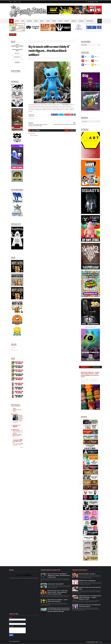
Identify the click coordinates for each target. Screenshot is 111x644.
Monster (50, 41)
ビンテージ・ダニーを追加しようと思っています (18, 447)
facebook (72, 130)
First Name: (16, 53)
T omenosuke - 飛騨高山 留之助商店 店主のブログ (17, 444)
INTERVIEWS (90, 21)
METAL (42, 21)
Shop (19, 1)
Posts (13, 350)
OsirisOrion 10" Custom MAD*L (55, 584)
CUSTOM (29, 21)
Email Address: (17, 57)
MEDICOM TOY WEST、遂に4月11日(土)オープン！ (17, 438)
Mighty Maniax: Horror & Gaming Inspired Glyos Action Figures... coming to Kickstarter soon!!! (90, 597)
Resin (54, 41)
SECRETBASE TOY (17, 427)
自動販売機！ (15, 429)
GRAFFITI (74, 21)
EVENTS (67, 21)
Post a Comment (33, 135)
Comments (15, 352)
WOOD (48, 21)
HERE (57, 109)
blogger (67, 130)
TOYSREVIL (15, 416)
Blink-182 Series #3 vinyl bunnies (87, 580)
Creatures (34, 41)
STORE (17, 21)
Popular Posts (96, 367)
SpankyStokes (59, 41)
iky (47, 41)
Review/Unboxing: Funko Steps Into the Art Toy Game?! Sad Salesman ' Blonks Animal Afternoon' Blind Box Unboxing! (58, 609)
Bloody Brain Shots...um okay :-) (87, 573)
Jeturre (14, 411)
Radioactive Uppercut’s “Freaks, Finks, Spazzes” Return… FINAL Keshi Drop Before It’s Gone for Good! (90, 374)
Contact (15, 1)
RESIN (35, 21)
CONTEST (81, 21)
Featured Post (84, 367)
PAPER (54, 21)
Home (10, 1)
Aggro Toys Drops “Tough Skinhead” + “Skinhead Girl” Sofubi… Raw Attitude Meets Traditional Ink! (58, 575)
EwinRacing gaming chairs (90, 327)
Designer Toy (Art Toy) (41, 41)
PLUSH (60, 21)
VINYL (22, 21)
